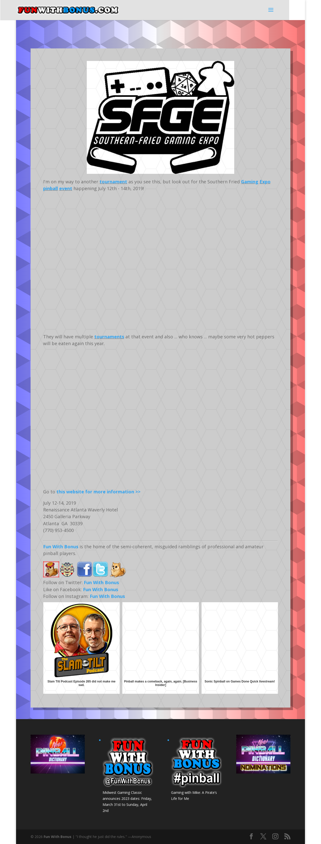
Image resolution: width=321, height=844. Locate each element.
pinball (50, 188)
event (65, 188)
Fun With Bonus (60, 547)
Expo (265, 182)
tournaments (109, 337)
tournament (113, 182)
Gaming (249, 182)
